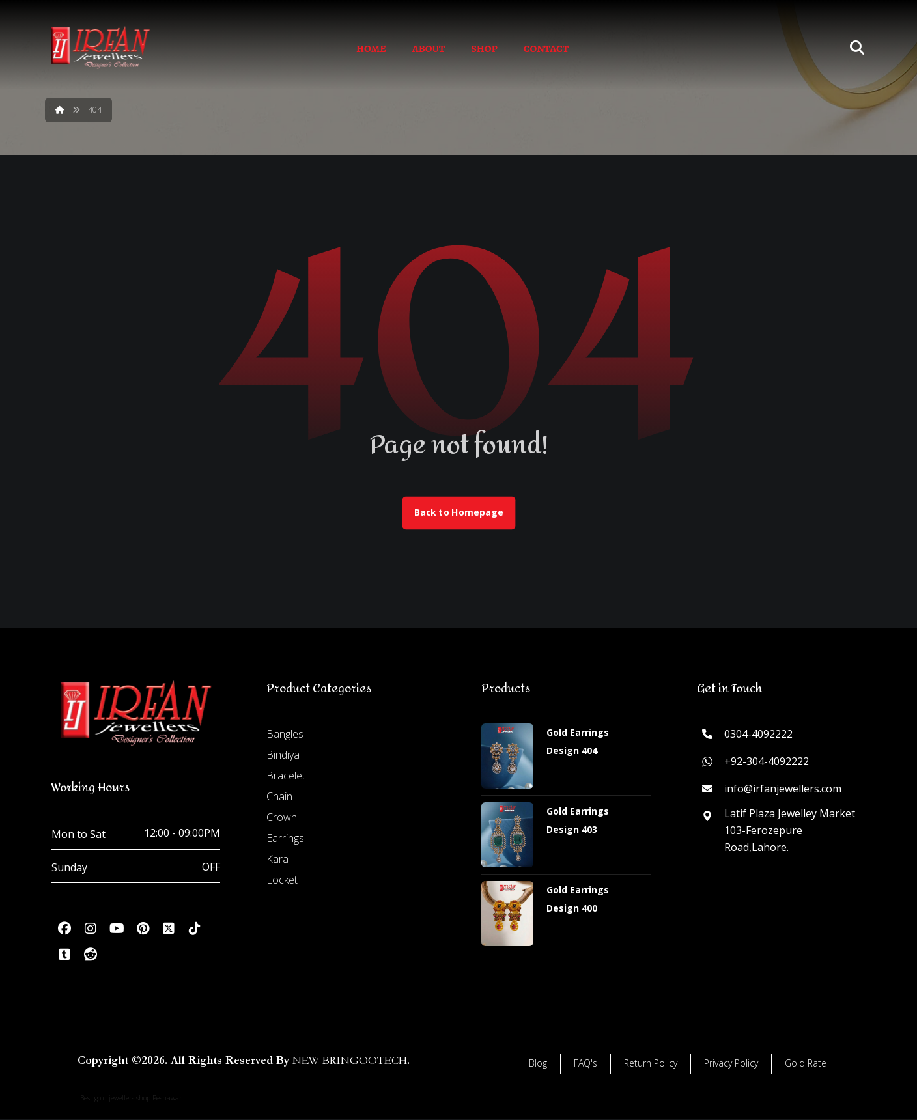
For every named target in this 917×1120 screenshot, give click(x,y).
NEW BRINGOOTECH (349, 1062)
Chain (279, 798)
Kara (277, 860)
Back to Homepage (458, 513)
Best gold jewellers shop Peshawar (131, 1099)
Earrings (285, 839)
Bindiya (283, 756)
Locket (282, 881)
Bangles (284, 735)
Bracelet (285, 777)
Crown (281, 818)
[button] (64, 930)
